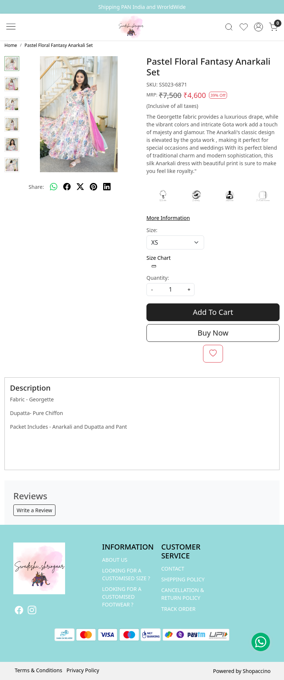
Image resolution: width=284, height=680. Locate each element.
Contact (172, 568)
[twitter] (80, 186)
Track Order (178, 608)
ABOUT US (115, 559)
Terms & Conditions (38, 670)
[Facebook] (19, 611)
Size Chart (158, 261)
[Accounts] (258, 27)
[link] (229, 27)
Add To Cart (213, 312)
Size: (152, 230)
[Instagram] (32, 611)
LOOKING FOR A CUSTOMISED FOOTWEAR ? (121, 596)
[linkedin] (107, 186)
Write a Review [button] (34, 510)
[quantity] (170, 289)
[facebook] (67, 186)
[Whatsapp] (53, 186)
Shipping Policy (182, 579)
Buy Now (212, 333)
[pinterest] (93, 186)
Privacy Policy (83, 670)
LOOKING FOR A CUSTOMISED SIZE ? (126, 574)
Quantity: (157, 277)
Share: (36, 186)
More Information (168, 217)
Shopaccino (256, 670)
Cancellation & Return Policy (182, 593)
